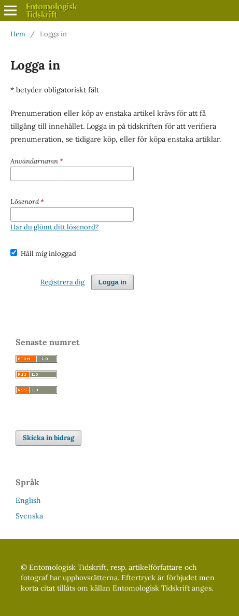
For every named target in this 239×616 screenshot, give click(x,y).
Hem (17, 34)
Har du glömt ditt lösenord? (54, 227)
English (28, 500)
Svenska (29, 516)
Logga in (112, 282)
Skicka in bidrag (48, 437)
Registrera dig (62, 282)
